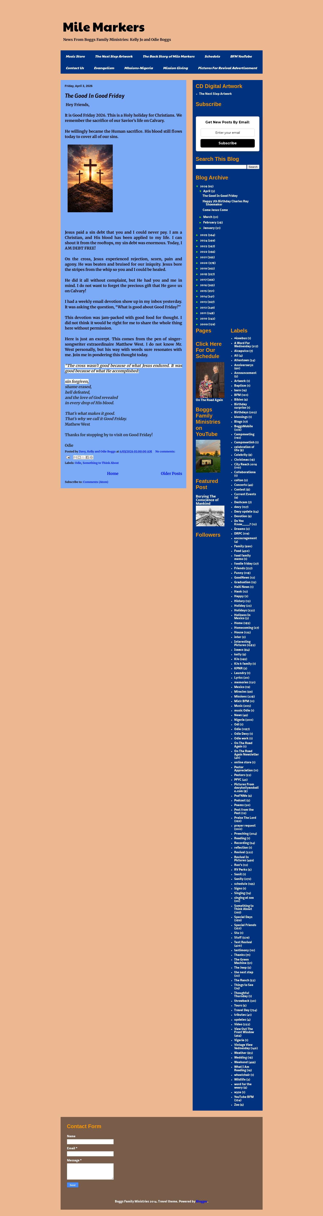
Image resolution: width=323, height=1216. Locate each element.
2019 (203, 268)
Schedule (212, 56)
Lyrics (238, 678)
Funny (238, 573)
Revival (239, 852)
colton (238, 480)
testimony (241, 950)
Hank (238, 591)
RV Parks (240, 869)
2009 (204, 324)
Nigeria (239, 720)
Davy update (243, 511)
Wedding (240, 1057)
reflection (241, 847)
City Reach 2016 (245, 464)
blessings (241, 417)
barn (237, 390)
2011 (203, 313)
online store (242, 762)
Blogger (201, 1201)
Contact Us (75, 67)
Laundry (240, 673)
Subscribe (228, 143)
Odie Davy (241, 734)
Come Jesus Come (215, 210)
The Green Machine (241, 961)
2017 (203, 279)
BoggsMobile (243, 426)
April (207, 191)
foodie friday (243, 563)
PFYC (237, 780)
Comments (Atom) (95, 482)
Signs (238, 888)
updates (240, 1020)
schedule (240, 884)
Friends (239, 568)
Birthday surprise (240, 406)
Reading (240, 838)
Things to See (243, 985)
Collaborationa (245, 472)
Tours (238, 1005)
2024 (204, 240)
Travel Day (241, 1010)
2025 (204, 235)
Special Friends (245, 925)
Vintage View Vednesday (243, 1047)
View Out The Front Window (244, 1031)
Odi (236, 724)
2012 (203, 307)
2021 (203, 257)
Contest (239, 489)
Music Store (75, 56)
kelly (238, 654)
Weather (240, 1053)
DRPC (238, 533)
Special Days (243, 917)
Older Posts (171, 473)
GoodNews (241, 577)
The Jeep (240, 967)
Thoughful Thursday (241, 995)
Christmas (241, 460)
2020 (204, 263)
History (239, 601)
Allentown (241, 360)
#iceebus (240, 338)
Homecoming (243, 628)
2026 (204, 186)
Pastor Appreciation (243, 769)
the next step (243, 972)
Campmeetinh (244, 442)
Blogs (238, 421)
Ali (236, 355)
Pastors (239, 775)
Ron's (238, 865)
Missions (240, 696)
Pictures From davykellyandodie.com (246, 788)
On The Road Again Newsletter (246, 753)
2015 (203, 291)
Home (112, 473)
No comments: (165, 451)
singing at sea (244, 898)
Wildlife (240, 1079)
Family (239, 546)
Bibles (238, 399)
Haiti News (241, 587)
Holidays (240, 610)
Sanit (238, 874)
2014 (203, 296)
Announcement (245, 373)
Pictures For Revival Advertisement (227, 67)
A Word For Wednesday (242, 345)
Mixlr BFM (241, 701)
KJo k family (243, 664)
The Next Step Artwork (113, 56)
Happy (239, 596)
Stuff (238, 937)
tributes (240, 1015)
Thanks (239, 955)
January (209, 228)
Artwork (240, 381)
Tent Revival (243, 942)
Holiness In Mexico (242, 617)
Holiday (239, 606)
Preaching (241, 833)
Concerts (240, 485)
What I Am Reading (241, 1069)
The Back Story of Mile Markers (168, 56)
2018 (204, 274)
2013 (203, 302)
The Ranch (241, 980)
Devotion (240, 516)
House (238, 632)
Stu (236, 933)
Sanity (239, 879)
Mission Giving (175, 67)
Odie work (241, 738)
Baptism (240, 385)
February (210, 222)
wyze (237, 1092)
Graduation (242, 582)
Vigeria (239, 1040)
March (208, 217)
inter (237, 637)
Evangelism (104, 67)
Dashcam (240, 502)
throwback (241, 1001)
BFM (237, 395)
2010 (204, 318)
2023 (204, 246)
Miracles (240, 691)
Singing (239, 893)
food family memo (242, 557)
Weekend (241, 1062)
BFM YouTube (241, 56)
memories (241, 682)
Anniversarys (243, 365)
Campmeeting (244, 434)
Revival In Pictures (241, 859)
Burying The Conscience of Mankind (207, 500)
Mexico (239, 687)
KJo (236, 659)
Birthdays (241, 412)
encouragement (245, 538)
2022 (204, 252)
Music (238, 706)
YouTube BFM (244, 1097)
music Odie (242, 710)
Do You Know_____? (242, 523)
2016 (203, 285)
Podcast (240, 800)
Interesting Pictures (242, 643)
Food (237, 551)
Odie (78, 463)
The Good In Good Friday (94, 95)
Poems (239, 805)
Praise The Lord (245, 818)
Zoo (236, 1105)
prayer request (245, 825)
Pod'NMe (240, 796)
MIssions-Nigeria (138, 67)
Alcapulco (241, 351)
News (238, 715)
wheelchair (242, 1075)
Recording (241, 843)
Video (238, 1024)
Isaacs (238, 650)
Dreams (239, 529)
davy (237, 507)
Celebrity (241, 455)
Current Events (245, 494)
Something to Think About (101, 463)
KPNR (238, 668)
